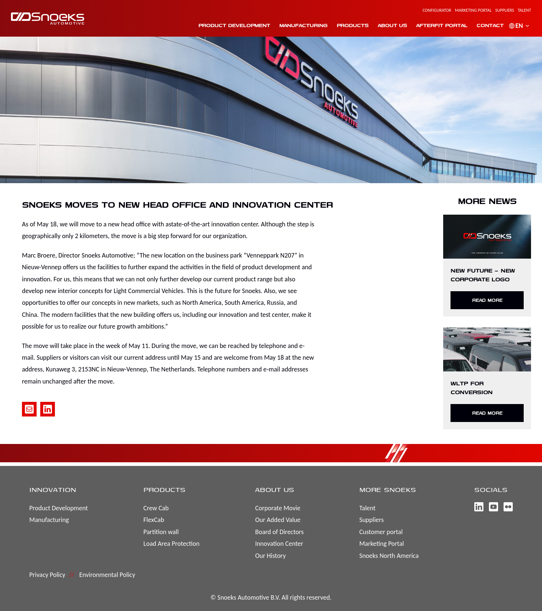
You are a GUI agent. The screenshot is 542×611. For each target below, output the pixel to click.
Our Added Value (277, 520)
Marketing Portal (473, 10)
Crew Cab (156, 508)
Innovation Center (279, 544)
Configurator (437, 10)
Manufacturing (303, 25)
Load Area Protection (171, 544)
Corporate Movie (277, 508)
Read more (487, 300)
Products (353, 25)
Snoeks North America (389, 556)
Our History (270, 556)
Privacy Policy (47, 575)
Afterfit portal (441, 25)
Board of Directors (279, 532)
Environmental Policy (107, 575)
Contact (490, 25)
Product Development (234, 25)
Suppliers (504, 10)
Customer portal (381, 532)
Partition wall (161, 532)
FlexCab (153, 520)
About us (392, 25)
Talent (524, 10)
